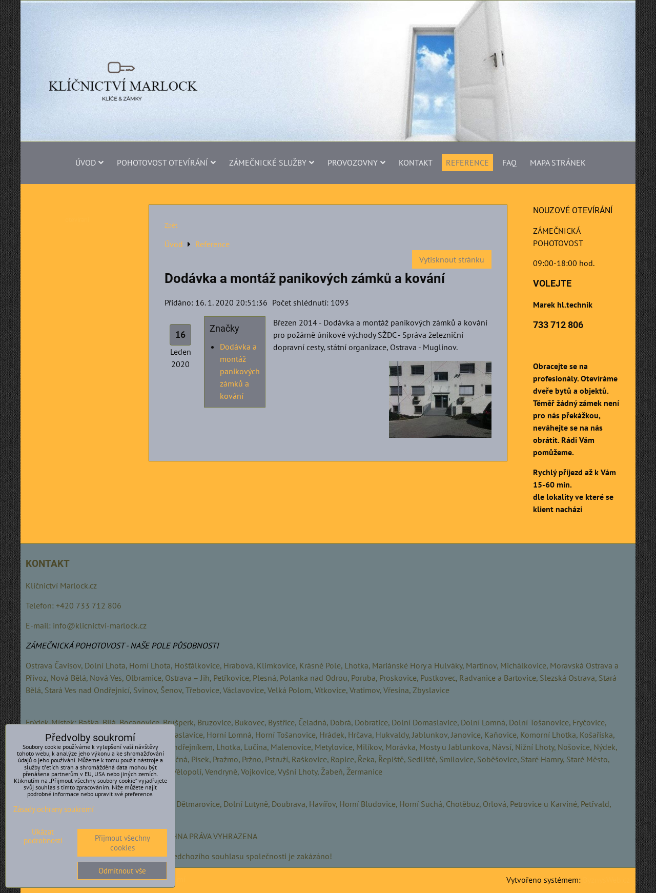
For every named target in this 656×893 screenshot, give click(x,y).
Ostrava (39, 665)
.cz (92, 585)
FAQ (509, 162)
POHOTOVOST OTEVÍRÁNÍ (166, 162)
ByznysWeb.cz (606, 880)
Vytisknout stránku (451, 259)
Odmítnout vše (122, 871)
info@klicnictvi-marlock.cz (100, 625)
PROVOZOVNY (356, 162)
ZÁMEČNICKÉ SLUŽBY (271, 162)
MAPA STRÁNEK (558, 162)
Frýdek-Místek (50, 722)
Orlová (494, 804)
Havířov (322, 804)
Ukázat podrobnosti (43, 836)
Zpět (171, 225)
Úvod (89, 162)
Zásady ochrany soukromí (53, 809)
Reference (467, 162)
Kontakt (416, 162)
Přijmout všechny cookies (122, 843)
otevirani (77, 219)
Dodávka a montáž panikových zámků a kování (240, 371)
